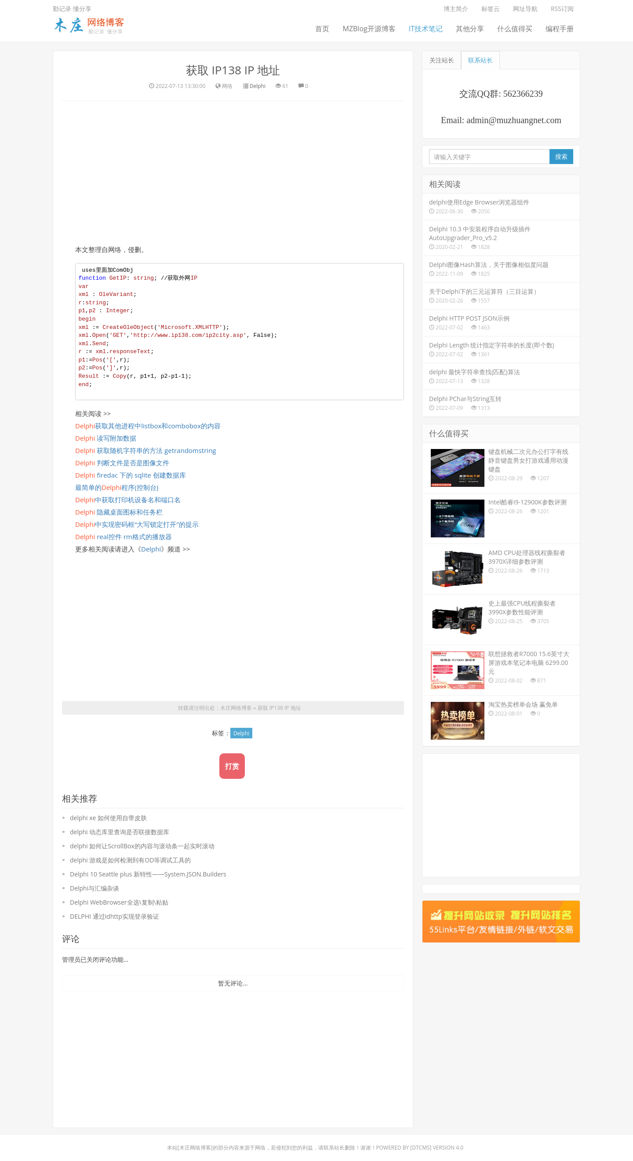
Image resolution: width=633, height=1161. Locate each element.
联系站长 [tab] (480, 60)
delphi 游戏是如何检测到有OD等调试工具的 (130, 860)
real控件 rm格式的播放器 (123, 536)
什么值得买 (514, 28)
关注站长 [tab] (441, 60)
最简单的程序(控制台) (116, 487)
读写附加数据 (105, 438)
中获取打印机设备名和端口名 (128, 499)
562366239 (523, 94)
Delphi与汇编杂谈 (94, 888)
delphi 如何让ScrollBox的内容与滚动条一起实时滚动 (142, 846)
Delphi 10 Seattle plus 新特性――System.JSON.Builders (148, 874)
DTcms (420, 1147)
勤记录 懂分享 (72, 8)
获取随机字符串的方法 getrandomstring (145, 450)
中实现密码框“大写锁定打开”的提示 (137, 524)
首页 (322, 28)
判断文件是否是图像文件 (122, 462)
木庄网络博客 (236, 708)
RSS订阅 (562, 8)
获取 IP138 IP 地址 (233, 70)
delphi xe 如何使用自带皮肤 (108, 818)
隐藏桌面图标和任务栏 (119, 511)
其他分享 (470, 28)
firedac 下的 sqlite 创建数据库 (130, 475)
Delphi (258, 86)
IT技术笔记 (426, 28)
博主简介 (456, 8)
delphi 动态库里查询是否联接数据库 (119, 832)
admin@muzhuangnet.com (513, 120)
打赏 (232, 766)
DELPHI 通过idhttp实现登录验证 (114, 916)
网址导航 (525, 8)
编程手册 (560, 28)
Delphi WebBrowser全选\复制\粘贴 (119, 902)
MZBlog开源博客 (368, 28)
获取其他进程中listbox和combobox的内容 (148, 425)
